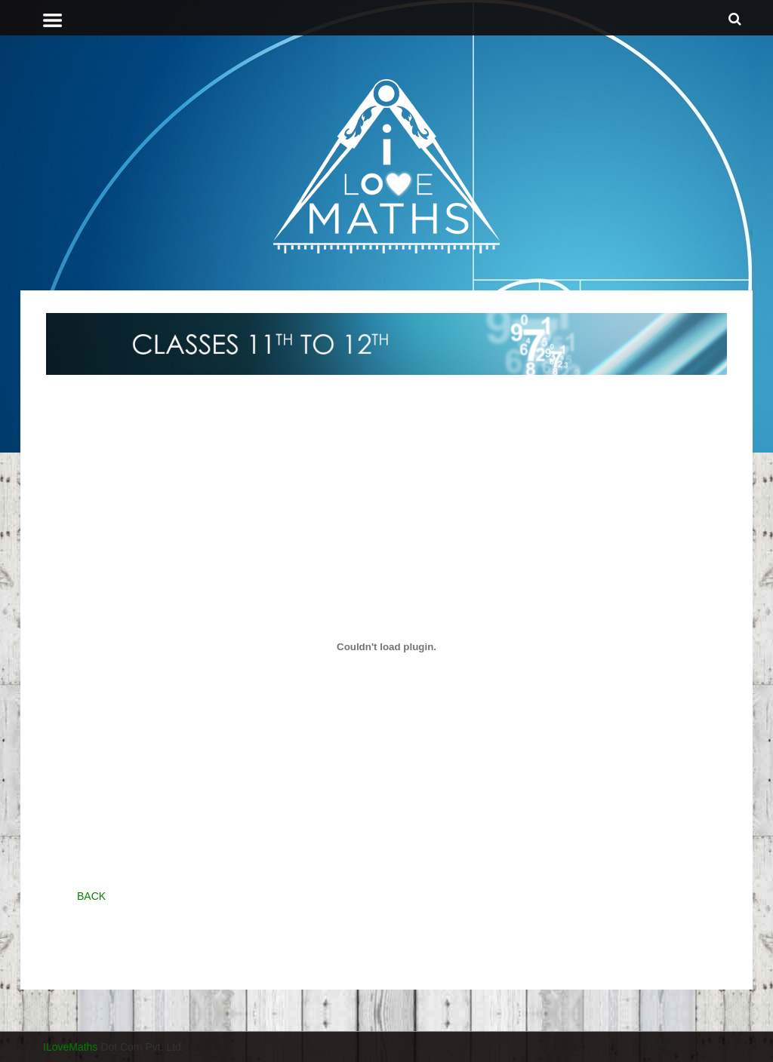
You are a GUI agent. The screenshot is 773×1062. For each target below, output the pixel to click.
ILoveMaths (70, 1047)
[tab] (357, 20)
